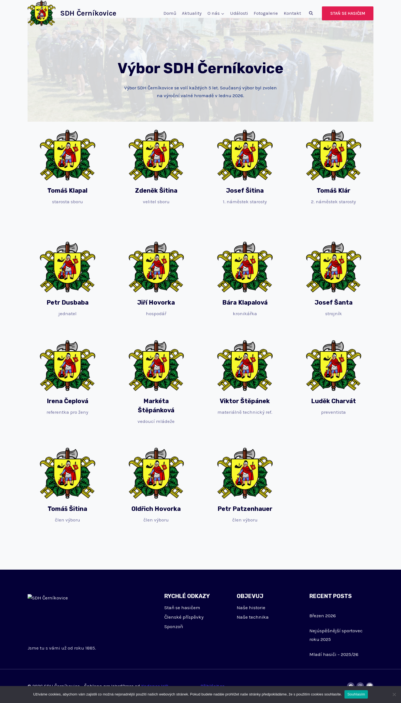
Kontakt (292, 13)
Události (239, 13)
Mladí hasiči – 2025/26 (333, 654)
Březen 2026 (322, 615)
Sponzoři (173, 626)
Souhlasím (356, 694)
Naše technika (253, 617)
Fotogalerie (266, 13)
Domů (169, 13)
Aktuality (192, 13)
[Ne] (394, 694)
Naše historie (251, 607)
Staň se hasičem (347, 13)
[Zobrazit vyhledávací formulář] (311, 13)
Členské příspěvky (184, 617)
